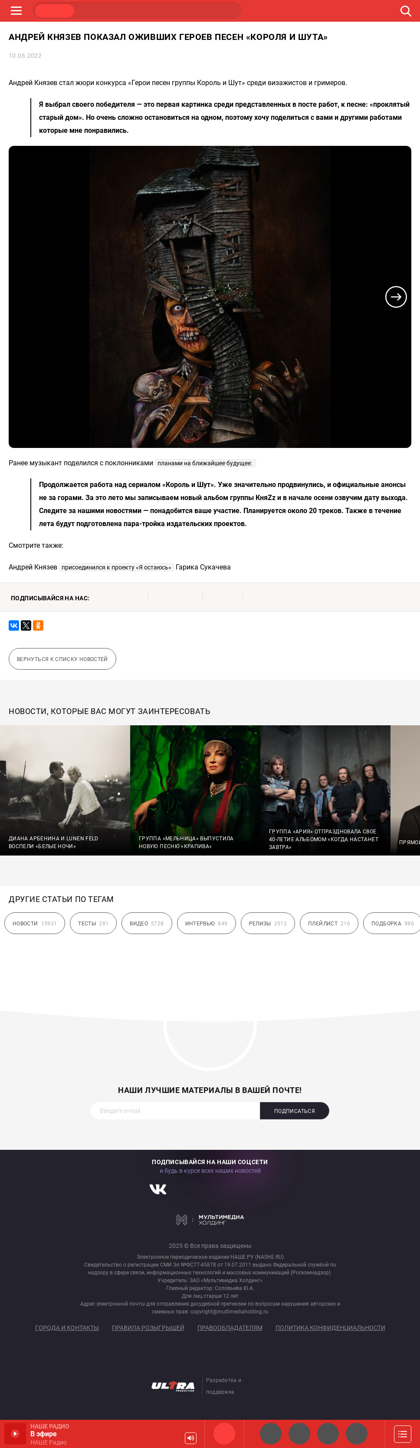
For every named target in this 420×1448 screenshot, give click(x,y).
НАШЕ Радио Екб (328, 1434)
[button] (396, 297)
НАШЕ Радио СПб (299, 1434)
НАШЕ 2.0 (271, 1434)
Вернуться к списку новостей (62, 659)
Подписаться (294, 1111)
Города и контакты (67, 1327)
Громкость (190, 1438)
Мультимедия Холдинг (210, 1219)
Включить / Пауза (15, 1434)
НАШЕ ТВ (219, 10)
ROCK (95, 10)
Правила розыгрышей (148, 1327)
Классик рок (357, 1434)
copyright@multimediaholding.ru (229, 1312)
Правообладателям (229, 1327)
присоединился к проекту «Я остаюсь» (116, 567)
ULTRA (178, 10)
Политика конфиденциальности (330, 1327)
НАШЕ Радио (224, 1434)
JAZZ (137, 10)
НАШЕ (54, 10)
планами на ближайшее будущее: (205, 463)
